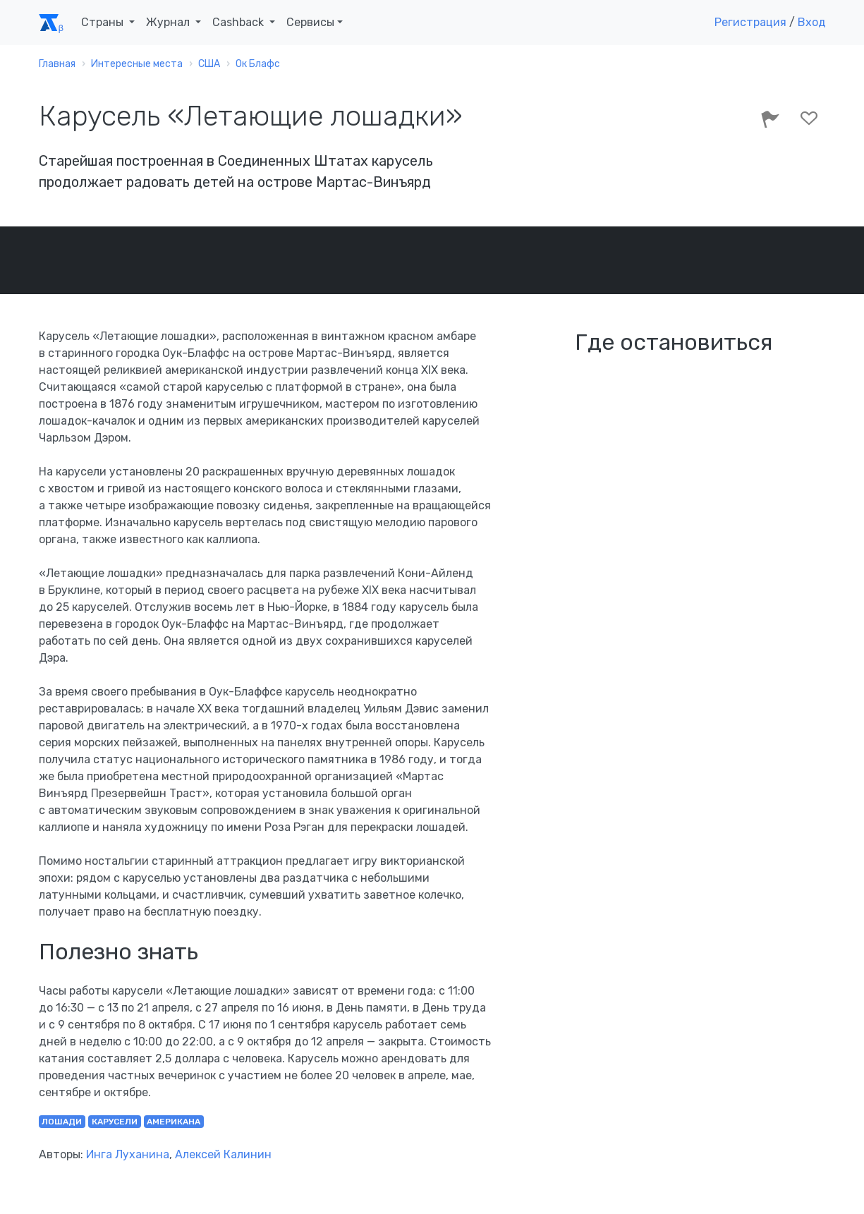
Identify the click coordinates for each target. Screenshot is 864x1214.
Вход (812, 22)
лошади (62, 1122)
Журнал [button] (169, 22)
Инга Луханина (127, 1154)
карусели (115, 1122)
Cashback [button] (239, 22)
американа (173, 1122)
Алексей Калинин (223, 1154)
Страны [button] (103, 22)
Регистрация (750, 22)
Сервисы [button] (310, 22)
